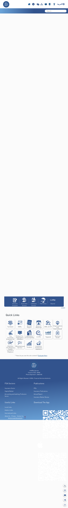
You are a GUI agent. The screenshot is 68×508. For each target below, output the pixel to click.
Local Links (8, 407)
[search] (56, 11)
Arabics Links (9, 410)
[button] (63, 308)
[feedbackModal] (65, 504)
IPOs (35, 388)
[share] (65, 499)
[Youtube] (65, 495)
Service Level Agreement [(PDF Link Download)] (15, 418)
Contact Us (20, 416)
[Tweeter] (65, 485)
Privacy (13, 416)
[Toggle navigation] (2, 11)
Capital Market (9, 391)
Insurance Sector (10, 388)
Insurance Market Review (41, 397)
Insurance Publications (41, 391)
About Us (7, 416)
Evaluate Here (42, 356)
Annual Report (38, 394)
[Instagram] (65, 490)
